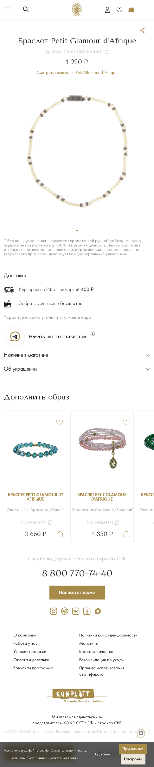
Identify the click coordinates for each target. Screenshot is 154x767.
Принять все (133, 749)
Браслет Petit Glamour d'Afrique (102, 497)
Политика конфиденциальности (108, 635)
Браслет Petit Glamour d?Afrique (35, 497)
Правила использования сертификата (102, 671)
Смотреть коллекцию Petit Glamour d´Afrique (77, 73)
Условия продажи (29, 652)
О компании (24, 635)
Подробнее (101, 754)
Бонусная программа (33, 668)
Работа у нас (25, 644)
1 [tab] (77, 230)
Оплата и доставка (31, 660)
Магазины (88, 644)
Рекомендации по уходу (101, 660)
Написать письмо (77, 592)
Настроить (133, 759)
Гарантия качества (96, 652)
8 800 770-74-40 (77, 574)
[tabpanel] (77, 151)
